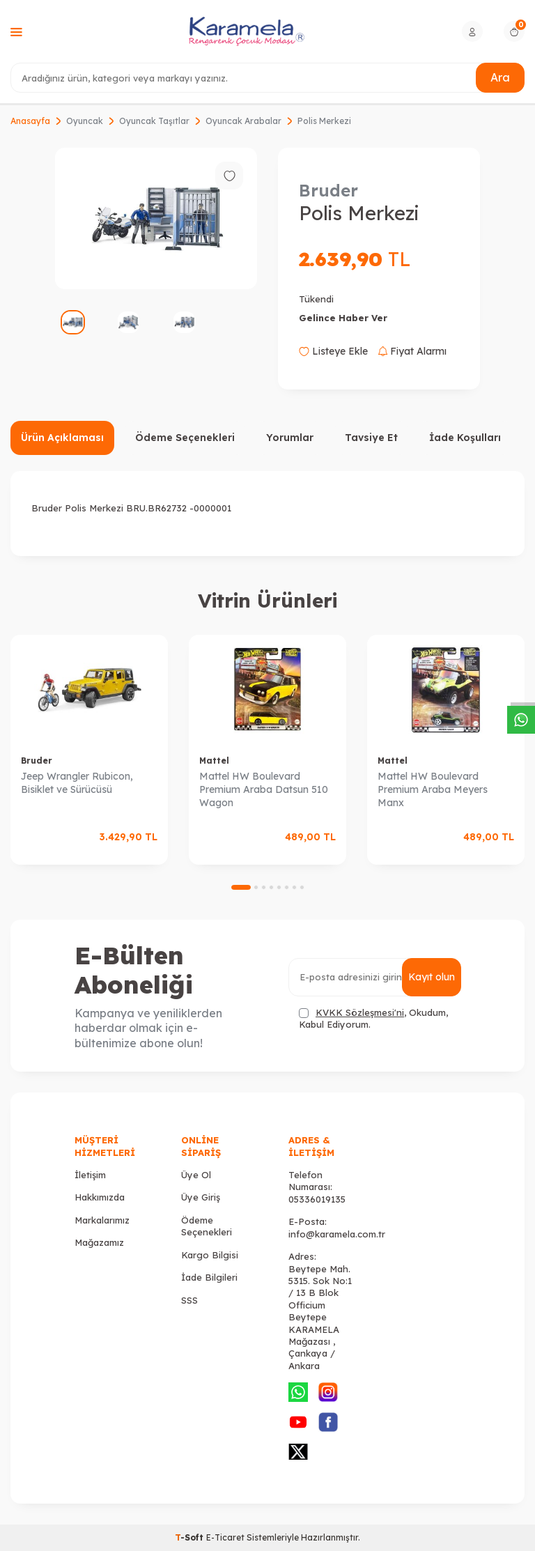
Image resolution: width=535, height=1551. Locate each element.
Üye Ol (196, 1174)
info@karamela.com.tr (336, 1234)
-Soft (190, 1537)
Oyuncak (84, 121)
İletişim (90, 1174)
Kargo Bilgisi (209, 1254)
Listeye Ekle (333, 351)
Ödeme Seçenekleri (185, 437)
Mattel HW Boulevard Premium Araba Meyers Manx (433, 789)
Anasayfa (30, 121)
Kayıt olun (431, 977)
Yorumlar (289, 437)
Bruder (328, 190)
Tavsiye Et (371, 437)
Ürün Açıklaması (62, 437)
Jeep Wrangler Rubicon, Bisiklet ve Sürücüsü (77, 783)
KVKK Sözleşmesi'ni (360, 1012)
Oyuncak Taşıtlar (154, 121)
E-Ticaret (225, 1537)
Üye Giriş (200, 1197)
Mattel (214, 760)
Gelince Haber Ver (343, 317)
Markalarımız (102, 1220)
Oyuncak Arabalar (243, 121)
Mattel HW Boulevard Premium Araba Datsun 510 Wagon (263, 789)
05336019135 (317, 1199)
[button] (241, 887)
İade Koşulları (465, 437)
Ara (500, 77)
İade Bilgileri (209, 1277)
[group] (156, 218)
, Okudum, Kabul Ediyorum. (373, 1018)
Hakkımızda (100, 1197)
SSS (189, 1300)
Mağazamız (99, 1242)
